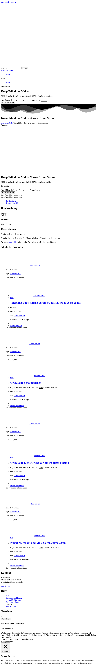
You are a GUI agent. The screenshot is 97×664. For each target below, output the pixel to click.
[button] (48, 78)
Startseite (4, 123)
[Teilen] (6, 660)
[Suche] (25, 68)
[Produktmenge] (44, 100)
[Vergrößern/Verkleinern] (2, 660)
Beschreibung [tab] (11, 156)
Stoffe (8, 74)
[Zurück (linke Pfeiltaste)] (2, 662)
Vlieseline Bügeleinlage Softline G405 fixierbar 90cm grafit (45, 257)
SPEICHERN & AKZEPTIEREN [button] (13, 648)
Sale (11, 123)
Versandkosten (15, 229)
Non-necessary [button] (6, 637)
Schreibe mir (6, 541)
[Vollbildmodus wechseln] (4, 660)
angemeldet (13, 197)
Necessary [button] (5, 626)
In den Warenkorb (8, 103)
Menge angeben (16, 281)
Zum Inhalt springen (8, 2)
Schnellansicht (34, 221)
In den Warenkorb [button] (17, 361)
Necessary (7, 629)
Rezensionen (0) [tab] (12, 158)
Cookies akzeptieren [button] (26, 594)
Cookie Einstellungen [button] (10, 594)
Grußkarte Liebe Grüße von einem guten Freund (39, 417)
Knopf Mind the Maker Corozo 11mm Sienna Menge (21, 100)
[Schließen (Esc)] (9, 660)
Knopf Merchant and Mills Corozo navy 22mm (38, 497)
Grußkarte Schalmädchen (25, 337)
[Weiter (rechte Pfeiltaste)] (4, 662)
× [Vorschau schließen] (1, 650)
